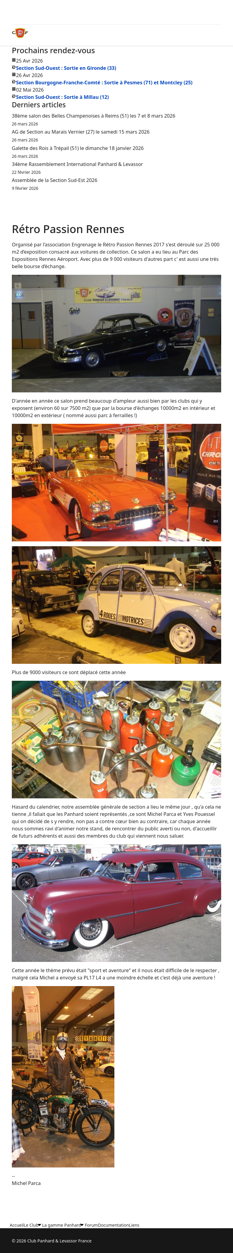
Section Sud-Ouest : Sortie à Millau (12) (62, 97)
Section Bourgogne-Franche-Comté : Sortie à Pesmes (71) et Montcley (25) (104, 82)
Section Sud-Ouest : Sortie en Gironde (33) (66, 68)
